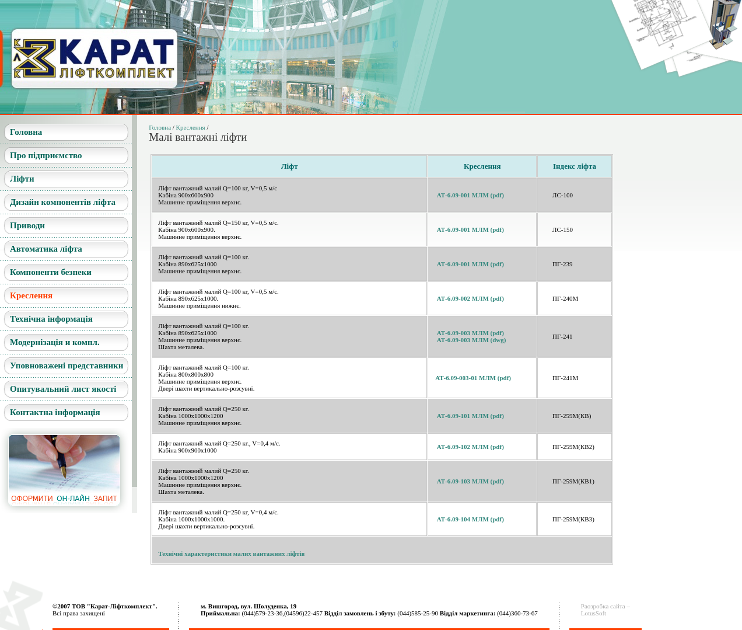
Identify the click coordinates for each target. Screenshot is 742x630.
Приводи (27, 225)
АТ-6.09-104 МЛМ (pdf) (470, 519)
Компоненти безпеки (51, 272)
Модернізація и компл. (55, 342)
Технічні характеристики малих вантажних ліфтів (231, 553)
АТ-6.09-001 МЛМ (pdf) (470, 195)
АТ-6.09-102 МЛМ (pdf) (470, 446)
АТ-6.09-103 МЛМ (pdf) (470, 481)
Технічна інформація (51, 318)
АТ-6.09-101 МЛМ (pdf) (470, 415)
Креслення (31, 295)
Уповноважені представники (66, 365)
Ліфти (22, 178)
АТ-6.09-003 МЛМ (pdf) (470, 332)
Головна (26, 132)
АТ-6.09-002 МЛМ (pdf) (470, 298)
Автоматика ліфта (46, 248)
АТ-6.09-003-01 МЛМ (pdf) (473, 377)
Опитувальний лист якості (63, 389)
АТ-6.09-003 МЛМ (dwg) (471, 339)
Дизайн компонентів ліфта (63, 202)
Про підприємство (46, 155)
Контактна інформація (55, 412)
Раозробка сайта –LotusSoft (605, 610)
